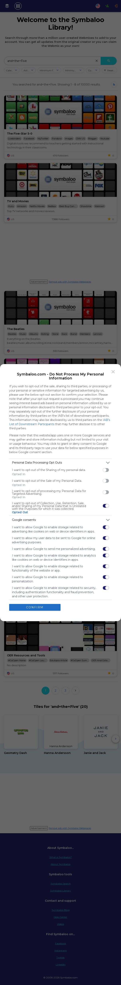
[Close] (113, 372)
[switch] (106, 470)
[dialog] (60, 492)
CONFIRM (35, 607)
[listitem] (60, 463)
